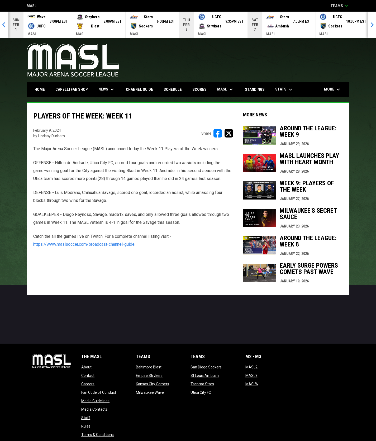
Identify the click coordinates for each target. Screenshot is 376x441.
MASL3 (251, 375)
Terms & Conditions (97, 435)
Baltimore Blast (148, 367)
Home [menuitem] (40, 89)
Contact (87, 375)
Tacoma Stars (202, 384)
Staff (85, 418)
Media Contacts (94, 409)
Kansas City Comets (152, 384)
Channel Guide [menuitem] (139, 89)
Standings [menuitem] (255, 89)
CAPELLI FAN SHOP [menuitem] (73, 89)
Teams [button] (340, 6)
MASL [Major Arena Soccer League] (32, 6)
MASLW (251, 384)
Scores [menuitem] (199, 89)
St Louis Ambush (205, 375)
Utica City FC (201, 392)
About (86, 367)
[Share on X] (229, 133)
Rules (86, 426)
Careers (87, 384)
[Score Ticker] (188, 25)
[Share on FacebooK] (217, 133)
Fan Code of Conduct (98, 392)
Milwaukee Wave (150, 392)
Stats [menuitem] (284, 89)
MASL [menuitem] (225, 89)
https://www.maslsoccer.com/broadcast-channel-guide (84, 244)
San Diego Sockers (206, 367)
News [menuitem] (106, 89)
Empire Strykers (149, 375)
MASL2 (251, 367)
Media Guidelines (95, 401)
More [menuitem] (332, 89)
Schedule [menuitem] (173, 89)
